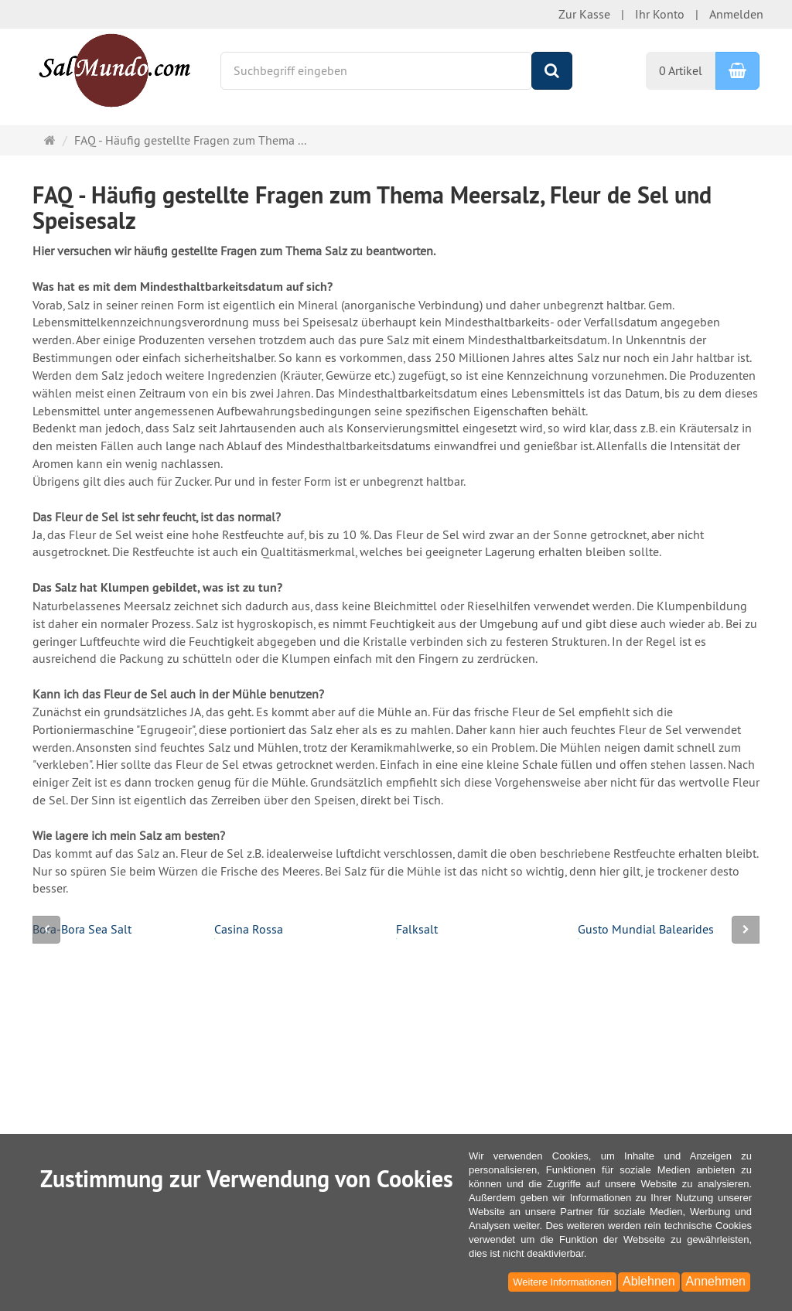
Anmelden (736, 14)
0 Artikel (680, 70)
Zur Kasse (584, 14)
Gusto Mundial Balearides (646, 930)
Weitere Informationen (562, 1282)
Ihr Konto (659, 14)
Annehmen (716, 1281)
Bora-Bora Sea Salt (81, 930)
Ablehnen (649, 1281)
